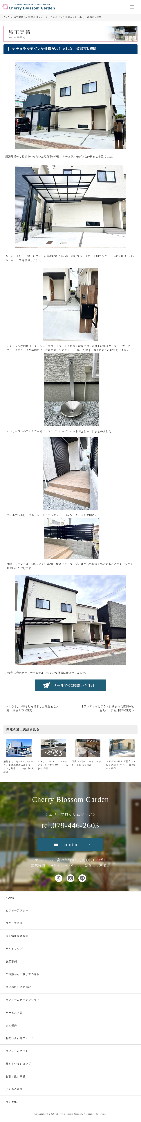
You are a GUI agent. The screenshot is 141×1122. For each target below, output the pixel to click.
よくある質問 (14, 1089)
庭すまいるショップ (18, 1063)
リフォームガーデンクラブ (23, 999)
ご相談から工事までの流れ (23, 974)
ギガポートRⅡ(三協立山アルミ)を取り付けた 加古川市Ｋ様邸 (121, 765)
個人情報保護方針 (17, 935)
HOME (6, 17)
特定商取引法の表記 (18, 987)
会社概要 (11, 1025)
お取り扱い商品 (16, 1076)
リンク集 (11, 1101)
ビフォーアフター (17, 910)
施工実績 (19, 17)
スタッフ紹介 (14, 923)
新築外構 (33, 17)
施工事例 (11, 961)
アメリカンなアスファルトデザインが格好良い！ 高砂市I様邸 (53, 765)
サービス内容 (14, 1012)
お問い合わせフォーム (20, 1038)
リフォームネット (17, 1050)
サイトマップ (14, 948)
